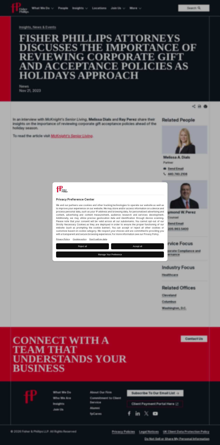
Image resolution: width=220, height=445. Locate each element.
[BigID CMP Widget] (110, 222)
